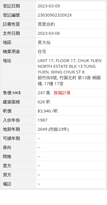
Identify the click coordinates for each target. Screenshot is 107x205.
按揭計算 (62, 92)
